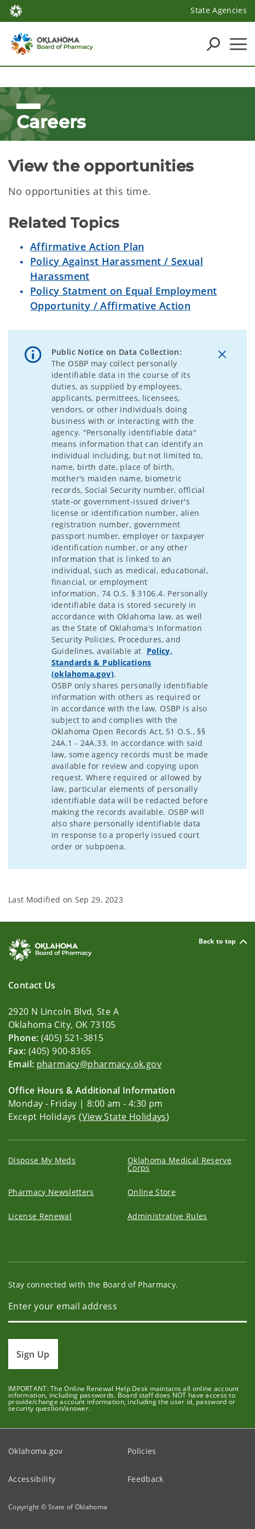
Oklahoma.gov (35, 1451)
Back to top (223, 941)
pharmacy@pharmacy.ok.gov (99, 1064)
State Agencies (218, 10)
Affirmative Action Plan (87, 246)
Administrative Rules (167, 1216)
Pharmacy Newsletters (51, 1192)
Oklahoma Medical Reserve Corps (179, 1164)
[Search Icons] (213, 44)
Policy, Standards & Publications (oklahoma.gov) (112, 662)
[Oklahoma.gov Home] (16, 10)
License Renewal (40, 1216)
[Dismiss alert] (222, 354)
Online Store (151, 1192)
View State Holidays (124, 1117)
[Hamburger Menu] (238, 44)
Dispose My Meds (42, 1160)
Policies (142, 1451)
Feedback (145, 1479)
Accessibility (31, 1479)
